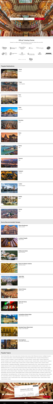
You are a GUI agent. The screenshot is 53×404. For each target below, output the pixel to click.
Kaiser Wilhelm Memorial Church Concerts (23, 365)
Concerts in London (28, 361)
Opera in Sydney (47, 369)
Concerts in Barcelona (28, 359)
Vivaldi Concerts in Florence (45, 375)
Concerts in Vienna (45, 362)
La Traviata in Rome (14, 367)
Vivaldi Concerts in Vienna (6, 379)
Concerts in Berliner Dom (44, 359)
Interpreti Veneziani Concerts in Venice (8, 365)
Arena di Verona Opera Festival (15, 356)
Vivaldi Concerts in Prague (25, 377)
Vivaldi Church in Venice (25, 375)
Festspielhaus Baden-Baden (14, 364)
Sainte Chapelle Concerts (20, 372)
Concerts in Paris (8, 362)
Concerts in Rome (22, 362)
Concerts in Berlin (36, 359)
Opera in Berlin (16, 369)
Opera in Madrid (29, 369)
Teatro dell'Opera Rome (13, 374)
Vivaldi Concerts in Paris (15, 377)
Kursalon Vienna (45, 365)
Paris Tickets (40, 370)
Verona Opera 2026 (42, 374)
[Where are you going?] (17, 18)
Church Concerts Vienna (7, 357)
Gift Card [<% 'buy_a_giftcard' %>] (45, 1)
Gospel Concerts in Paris (32, 364)
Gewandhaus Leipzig (24, 364)
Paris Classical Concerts (32, 370)
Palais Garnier (3, 370)
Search (39, 18)
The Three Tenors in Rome (33, 374)
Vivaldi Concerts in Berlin (34, 375)
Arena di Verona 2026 (5, 356)
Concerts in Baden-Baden (19, 359)
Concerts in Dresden (13, 361)
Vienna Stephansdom (16, 375)
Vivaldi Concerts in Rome (35, 377)
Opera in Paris (35, 369)
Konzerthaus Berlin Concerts (36, 365)
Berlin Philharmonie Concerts (36, 356)
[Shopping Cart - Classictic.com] (51, 1)
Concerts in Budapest (5, 361)
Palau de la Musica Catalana (12, 370)
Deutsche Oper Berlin (5, 364)
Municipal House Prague (22, 367)
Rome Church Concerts (11, 372)
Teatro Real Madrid (4, 374)
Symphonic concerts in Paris (45, 372)
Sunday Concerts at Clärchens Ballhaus (32, 372)
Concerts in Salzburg (30, 362)
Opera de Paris (10, 369)
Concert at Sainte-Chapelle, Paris (19, 357)
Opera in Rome (41, 369)
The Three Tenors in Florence (23, 374)
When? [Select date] (27, 18)
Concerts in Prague (15, 362)
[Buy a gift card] (26, 391)
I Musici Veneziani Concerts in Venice (44, 364)
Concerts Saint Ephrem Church (30, 357)
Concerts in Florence (21, 361)
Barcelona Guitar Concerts (26, 356)
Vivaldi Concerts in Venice (45, 377)
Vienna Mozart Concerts (7, 375)
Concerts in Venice (37, 362)
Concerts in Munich (43, 361)
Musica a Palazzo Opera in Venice (34, 367)
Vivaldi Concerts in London (6, 377)
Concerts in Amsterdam (9, 359)
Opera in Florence (22, 369)
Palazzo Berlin (20, 370)
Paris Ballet (26, 370)
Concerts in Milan (36, 361)
